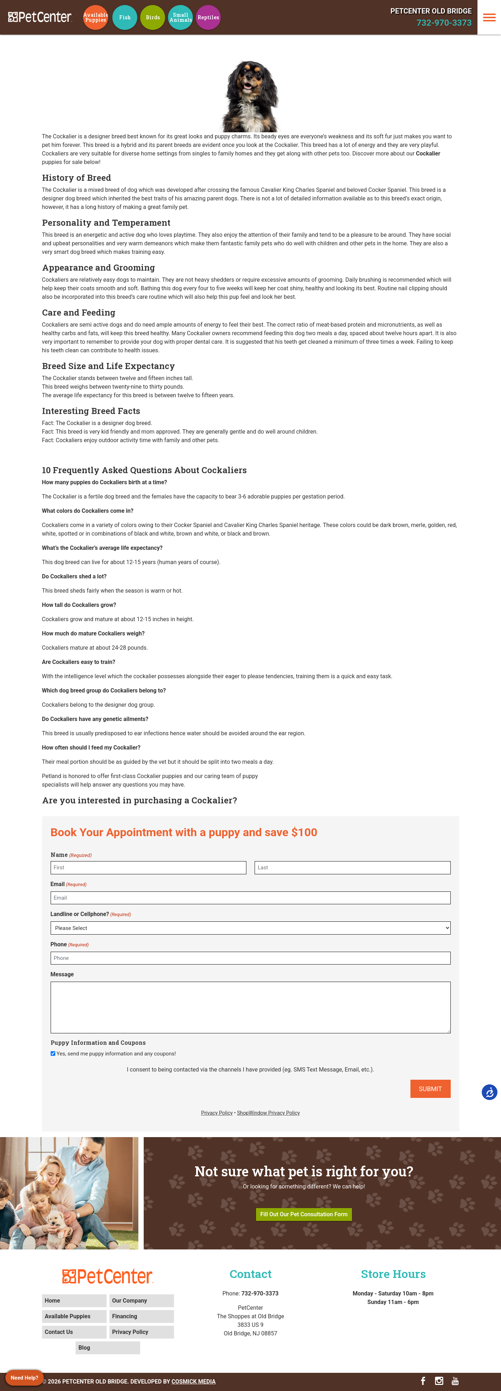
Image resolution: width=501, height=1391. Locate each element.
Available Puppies (68, 1316)
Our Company (129, 1300)
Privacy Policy (130, 1332)
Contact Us (59, 1332)
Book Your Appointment (112, 832)
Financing (124, 1316)
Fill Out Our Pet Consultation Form (304, 1214)
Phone (70, 944)
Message (62, 974)
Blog (84, 1347)
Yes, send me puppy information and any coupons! (116, 1053)
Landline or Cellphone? (91, 914)
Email (69, 884)
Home (52, 1300)
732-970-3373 (444, 23)
